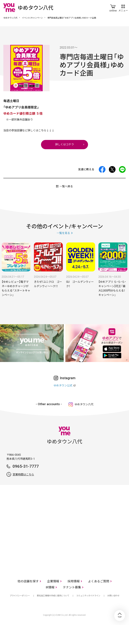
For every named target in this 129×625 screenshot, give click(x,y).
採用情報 (74, 581)
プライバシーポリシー (20, 595)
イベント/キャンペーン (32, 18)
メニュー (123, 7)
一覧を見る (63, 233)
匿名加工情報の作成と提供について (53, 595)
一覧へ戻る (66, 186)
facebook (102, 169)
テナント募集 (72, 587)
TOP (119, 615)
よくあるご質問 (98, 581)
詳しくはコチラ (64, 144)
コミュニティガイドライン (88, 595)
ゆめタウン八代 (10, 18)
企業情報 (53, 581)
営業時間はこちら (23, 474)
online (113, 7)
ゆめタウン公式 (63, 385)
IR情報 (50, 587)
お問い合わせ (113, 595)
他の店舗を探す (28, 581)
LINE (122, 169)
